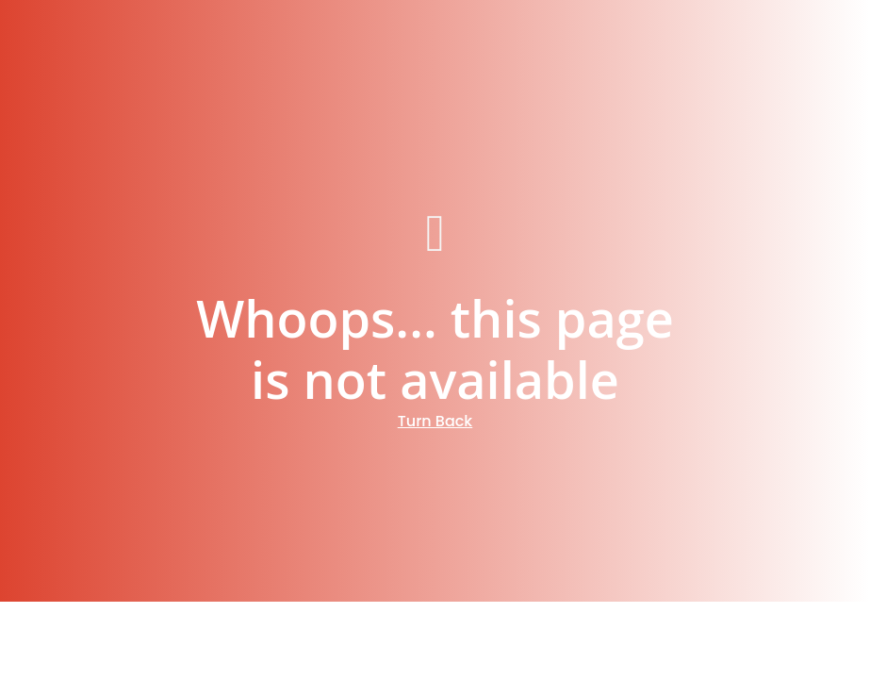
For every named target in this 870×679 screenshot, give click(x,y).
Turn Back (435, 421)
